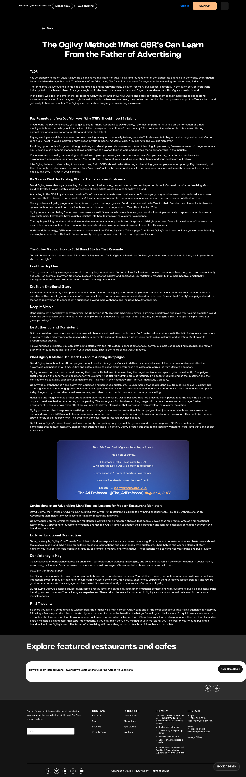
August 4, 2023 (157, 493)
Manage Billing (195, 737)
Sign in (184, 6)
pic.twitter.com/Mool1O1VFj (130, 488)
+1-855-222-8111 (176, 753)
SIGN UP (204, 6)
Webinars (128, 732)
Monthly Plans (99, 732)
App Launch (130, 727)
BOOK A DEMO (226, 766)
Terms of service (160, 771)
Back (50, 28)
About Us (96, 716)
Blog (94, 721)
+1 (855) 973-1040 (169, 718)
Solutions (96, 727)
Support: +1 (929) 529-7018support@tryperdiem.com (200, 718)
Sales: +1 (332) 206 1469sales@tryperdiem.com (199, 729)
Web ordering (86, 6)
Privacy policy (141, 771)
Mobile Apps (130, 721)
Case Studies (130, 716)
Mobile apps (62, 6)
